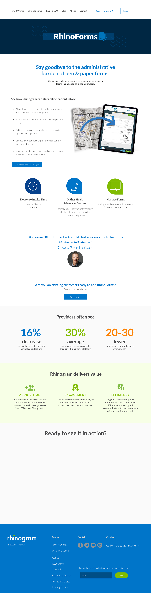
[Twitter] (86, 545)
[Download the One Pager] (27, 164)
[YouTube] (93, 545)
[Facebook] (80, 545)
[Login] (126, 11)
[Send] (121, 575)
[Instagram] (99, 545)
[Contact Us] (75, 297)
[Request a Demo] (104, 11)
